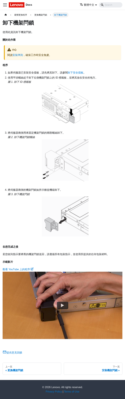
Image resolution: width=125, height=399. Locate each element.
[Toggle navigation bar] (5, 4)
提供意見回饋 (12, 352)
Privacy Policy (54, 391)
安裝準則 (18, 55)
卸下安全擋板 (75, 72)
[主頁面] (6, 14)
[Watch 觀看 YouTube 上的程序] (62, 305)
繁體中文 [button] (87, 4)
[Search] (110, 4)
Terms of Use (71, 391)
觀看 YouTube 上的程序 (18, 269)
